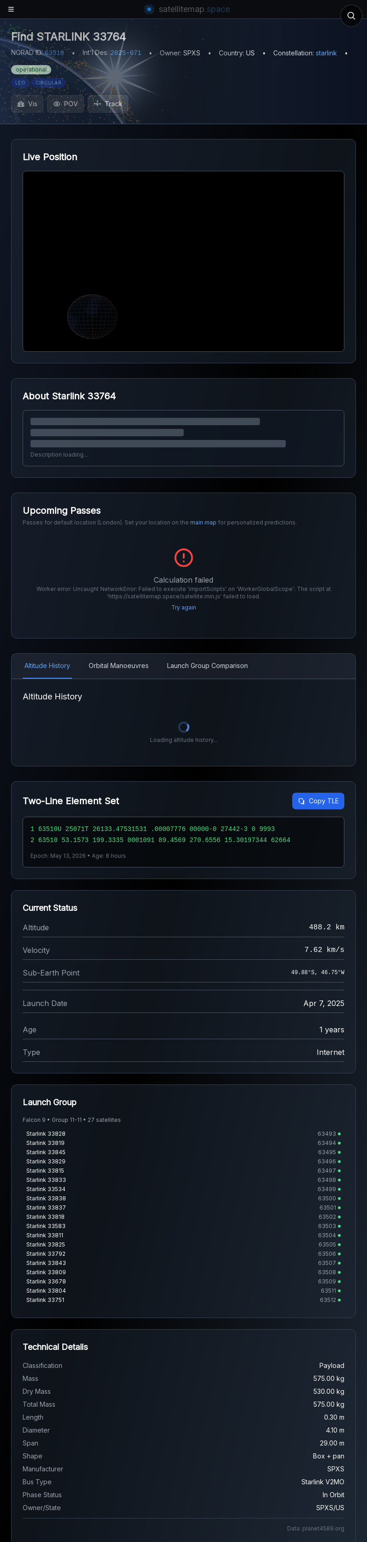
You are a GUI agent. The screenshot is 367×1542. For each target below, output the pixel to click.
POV (65, 104)
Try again (183, 607)
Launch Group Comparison (207, 665)
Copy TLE (318, 801)
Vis (27, 104)
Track (108, 104)
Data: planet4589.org (315, 1528)
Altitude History (47, 665)
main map (203, 522)
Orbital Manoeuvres (119, 665)
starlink (326, 53)
